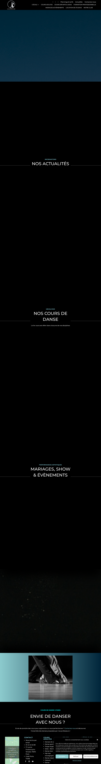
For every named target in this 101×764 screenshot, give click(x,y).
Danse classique (50, 739)
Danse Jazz (49, 732)
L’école (34, 4)
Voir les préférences (90, 756)
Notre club (88, 7)
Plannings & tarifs (67, 2)
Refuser (75, 756)
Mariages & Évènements (54, 7)
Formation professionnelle (85, 4)
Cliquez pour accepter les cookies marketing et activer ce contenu (12, 733)
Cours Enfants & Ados (63, 4)
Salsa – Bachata (50, 729)
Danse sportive (50, 725)
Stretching (49, 748)
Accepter (62, 756)
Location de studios (74, 7)
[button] (97, 740)
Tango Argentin (50, 727)
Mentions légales (77, 760)
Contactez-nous (90, 2)
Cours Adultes (47, 4)
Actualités (78, 2)
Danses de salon (50, 723)
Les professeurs (88, 726)
